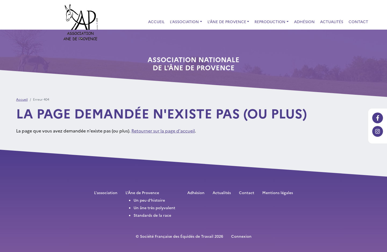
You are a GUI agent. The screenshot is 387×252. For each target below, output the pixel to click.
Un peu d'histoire (149, 200)
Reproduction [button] (270, 21)
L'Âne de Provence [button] (226, 21)
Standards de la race (152, 215)
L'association (105, 192)
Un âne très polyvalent (154, 207)
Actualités (331, 21)
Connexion (241, 236)
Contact (358, 21)
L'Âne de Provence (142, 192)
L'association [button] (184, 21)
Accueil (156, 21)
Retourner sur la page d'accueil (163, 131)
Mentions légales (277, 192)
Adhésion (304, 21)
